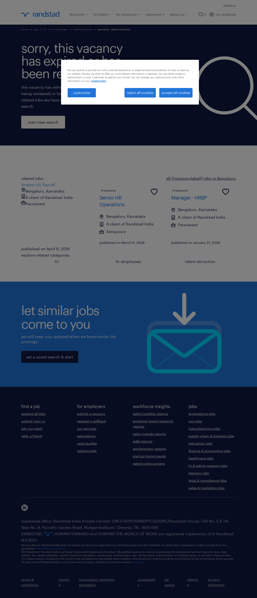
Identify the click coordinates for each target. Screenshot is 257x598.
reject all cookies (140, 93)
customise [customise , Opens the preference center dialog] (81, 93)
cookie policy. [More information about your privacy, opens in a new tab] (98, 81)
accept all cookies (176, 93)
